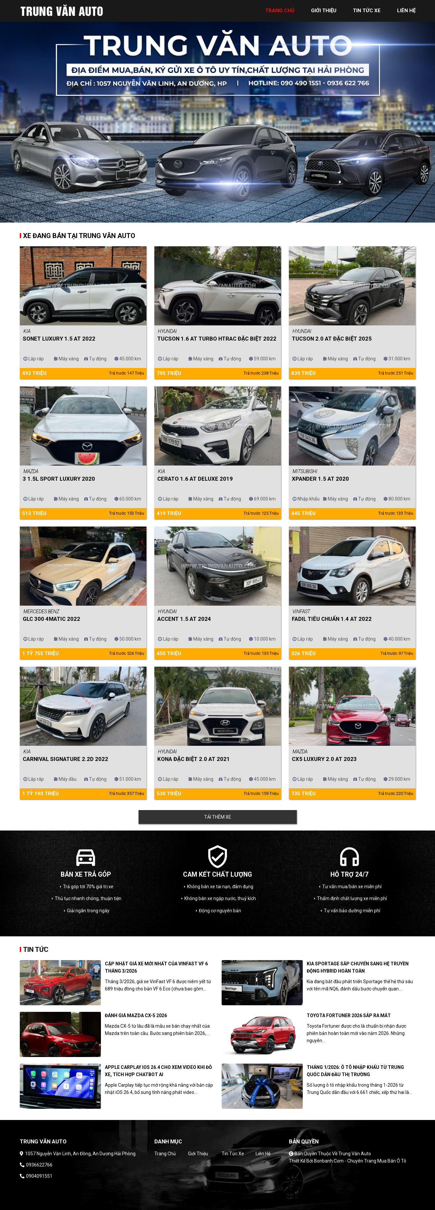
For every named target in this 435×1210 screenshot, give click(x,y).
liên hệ (406, 11)
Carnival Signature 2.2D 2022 (65, 759)
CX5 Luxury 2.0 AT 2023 (324, 759)
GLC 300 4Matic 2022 (51, 619)
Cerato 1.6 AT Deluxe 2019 (195, 478)
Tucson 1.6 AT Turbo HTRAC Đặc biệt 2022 (216, 338)
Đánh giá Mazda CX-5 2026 (136, 1015)
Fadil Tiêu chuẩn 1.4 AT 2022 (332, 619)
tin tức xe (367, 11)
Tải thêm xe (217, 817)
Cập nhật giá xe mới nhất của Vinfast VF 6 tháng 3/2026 (156, 967)
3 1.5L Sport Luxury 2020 (59, 478)
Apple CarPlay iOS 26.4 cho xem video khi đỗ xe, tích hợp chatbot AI (158, 1071)
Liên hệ (263, 1153)
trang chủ (280, 11)
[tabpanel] (217, 111)
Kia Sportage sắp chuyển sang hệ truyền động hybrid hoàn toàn (358, 967)
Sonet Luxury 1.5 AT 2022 (59, 338)
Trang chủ (165, 1153)
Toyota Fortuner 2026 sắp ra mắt (349, 1015)
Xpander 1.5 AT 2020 (320, 478)
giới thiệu (323, 11)
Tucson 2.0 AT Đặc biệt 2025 (332, 338)
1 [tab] (212, 217)
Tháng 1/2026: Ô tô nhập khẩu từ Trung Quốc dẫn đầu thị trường (355, 1071)
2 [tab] (222, 217)
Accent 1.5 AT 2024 (184, 619)
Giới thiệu (198, 1153)
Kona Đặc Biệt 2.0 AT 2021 (193, 759)
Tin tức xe (233, 1153)
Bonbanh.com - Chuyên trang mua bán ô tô (360, 1161)
